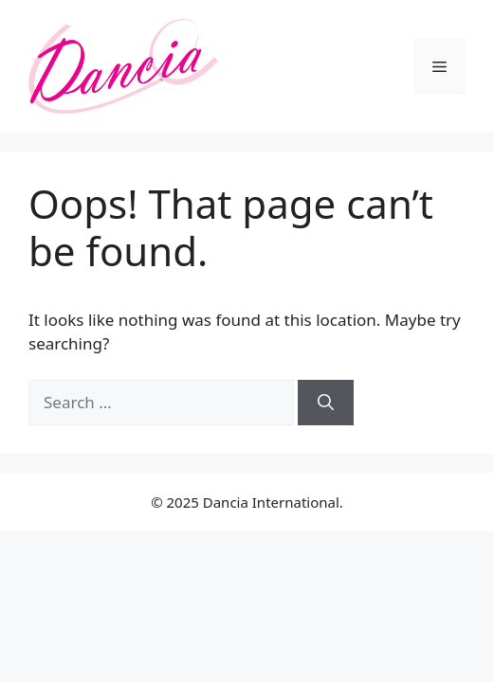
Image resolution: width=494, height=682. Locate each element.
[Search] (326, 402)
